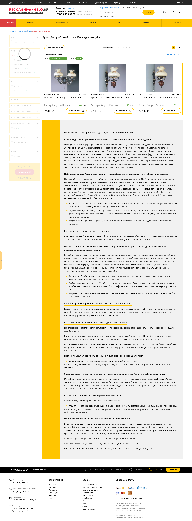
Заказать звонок (39, 470)
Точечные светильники (25, 73)
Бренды (117, 2)
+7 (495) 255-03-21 (74, 14)
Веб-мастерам (87, 495)
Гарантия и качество (90, 490)
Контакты (133, 2)
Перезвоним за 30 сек (109, 8)
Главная (13, 31)
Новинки (52, 495)
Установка (83, 2)
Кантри (18, 86)
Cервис (86, 479)
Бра (29, 31)
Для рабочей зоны (58, 58)
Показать (24, 172)
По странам (53, 490)
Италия (18, 156)
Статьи (85, 506)
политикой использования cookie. (130, 510)
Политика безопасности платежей (129, 498)
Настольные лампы (23, 64)
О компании (56, 479)
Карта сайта (53, 501)
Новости (85, 503)
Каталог (8, 22)
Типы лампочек (88, 509)
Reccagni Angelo (21, 142)
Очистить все (174, 54)
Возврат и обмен (88, 493)
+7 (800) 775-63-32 (74, 11)
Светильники (21, 68)
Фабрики (52, 487)
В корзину (76, 111)
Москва (71, 8)
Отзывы (67, 2)
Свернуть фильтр (54, 47)
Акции (51, 498)
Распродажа (53, 493)
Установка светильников (92, 487)
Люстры (18, 60)
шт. (153, 469)
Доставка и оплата (17, 2)
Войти (180, 2)
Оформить (173, 470)
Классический (20, 91)
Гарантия (37, 2)
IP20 (16, 128)
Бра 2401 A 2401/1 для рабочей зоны (111, 97)
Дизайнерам (101, 2)
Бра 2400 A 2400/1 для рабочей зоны (158, 97)
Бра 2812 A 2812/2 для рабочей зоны (63, 97)
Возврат (53, 2)
